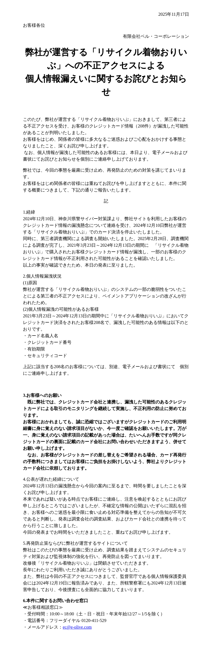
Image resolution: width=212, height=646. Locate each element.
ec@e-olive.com (77, 627)
